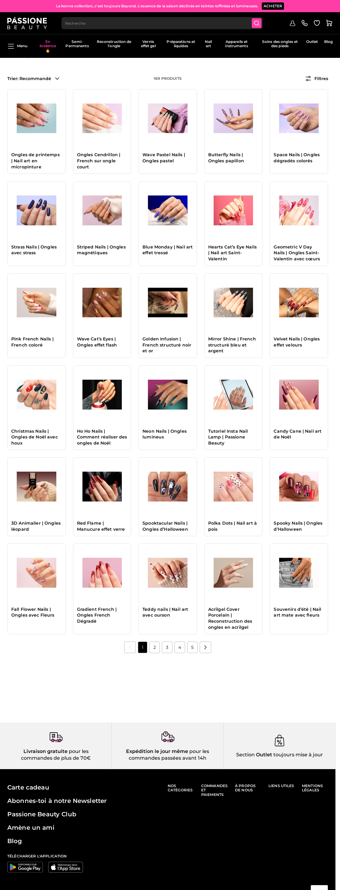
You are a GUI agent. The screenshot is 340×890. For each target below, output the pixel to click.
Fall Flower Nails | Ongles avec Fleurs (32, 612)
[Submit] (257, 23)
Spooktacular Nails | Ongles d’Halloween (165, 526)
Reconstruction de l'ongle (114, 43)
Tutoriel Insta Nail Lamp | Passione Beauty (228, 437)
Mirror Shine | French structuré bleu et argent (232, 345)
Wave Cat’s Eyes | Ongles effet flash (97, 342)
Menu (17, 46)
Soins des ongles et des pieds (280, 43)
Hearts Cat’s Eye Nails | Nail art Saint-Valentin (232, 253)
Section (245, 755)
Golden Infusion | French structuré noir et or (166, 345)
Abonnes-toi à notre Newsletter (57, 800)
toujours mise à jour (297, 755)
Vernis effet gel (148, 43)
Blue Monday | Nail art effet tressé (167, 250)
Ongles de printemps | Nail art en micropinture (35, 160)
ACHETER (273, 6)
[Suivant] (205, 647)
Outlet (312, 41)
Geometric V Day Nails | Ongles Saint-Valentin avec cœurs (297, 253)
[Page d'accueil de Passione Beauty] (27, 23)
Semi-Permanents (77, 43)
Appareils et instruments (236, 43)
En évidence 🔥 (48, 46)
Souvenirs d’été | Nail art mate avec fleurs (297, 612)
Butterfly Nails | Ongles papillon (226, 158)
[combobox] (162, 23)
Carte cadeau (28, 787)
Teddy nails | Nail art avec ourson (165, 612)
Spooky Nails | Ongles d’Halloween (298, 526)
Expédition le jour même (157, 751)
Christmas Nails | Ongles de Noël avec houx (34, 437)
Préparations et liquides (180, 43)
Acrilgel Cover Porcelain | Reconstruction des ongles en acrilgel (230, 618)
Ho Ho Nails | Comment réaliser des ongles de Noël (102, 437)
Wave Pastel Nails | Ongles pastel (163, 158)
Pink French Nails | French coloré (32, 342)
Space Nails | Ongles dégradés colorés (297, 158)
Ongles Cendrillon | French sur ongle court (99, 160)
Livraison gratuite (45, 751)
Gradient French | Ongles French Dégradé (97, 615)
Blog (328, 41)
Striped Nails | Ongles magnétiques (101, 250)
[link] (130, 647)
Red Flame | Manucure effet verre (101, 526)
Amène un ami (30, 827)
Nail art (208, 43)
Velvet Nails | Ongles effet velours (297, 342)
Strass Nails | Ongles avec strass (34, 250)
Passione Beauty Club (41, 814)
